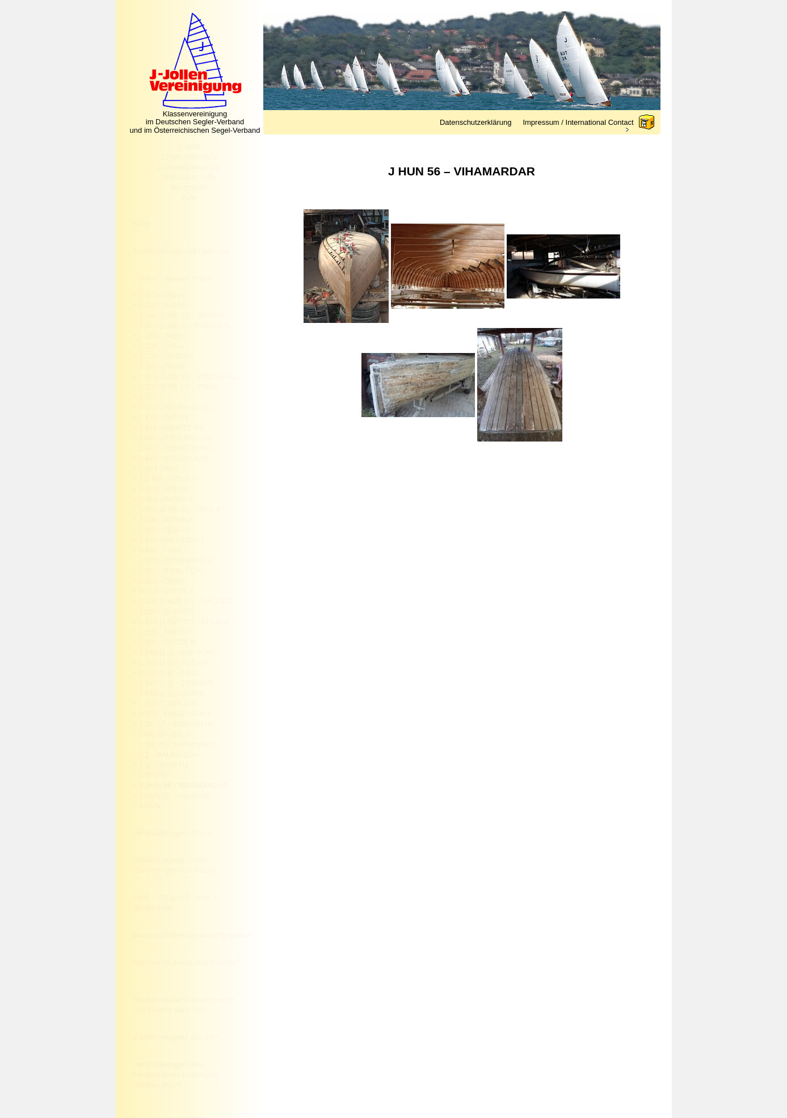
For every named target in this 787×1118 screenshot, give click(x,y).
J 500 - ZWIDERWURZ (176, 560)
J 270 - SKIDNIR (166, 356)
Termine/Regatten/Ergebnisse (181, 251)
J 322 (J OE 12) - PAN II (178, 387)
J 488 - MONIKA (166, 519)
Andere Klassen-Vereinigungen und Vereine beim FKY (184, 1004)
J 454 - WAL (159, 468)
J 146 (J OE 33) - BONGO (182, 315)
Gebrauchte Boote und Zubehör (185, 962)
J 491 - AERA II (164, 530)
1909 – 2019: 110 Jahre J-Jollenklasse (176, 902)
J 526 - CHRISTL (167, 611)
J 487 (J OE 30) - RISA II (179, 509)
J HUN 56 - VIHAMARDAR (183, 785)
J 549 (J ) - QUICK (171, 693)
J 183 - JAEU (161, 335)
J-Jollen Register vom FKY (177, 1037)
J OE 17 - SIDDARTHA (176, 724)
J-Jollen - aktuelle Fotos (172, 278)
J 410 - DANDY (164, 417)
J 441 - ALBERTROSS (176, 448)
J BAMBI (153, 775)
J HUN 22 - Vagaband (175, 795)
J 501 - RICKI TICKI (171, 570)
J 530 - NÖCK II (165, 632)
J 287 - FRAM (161, 366)
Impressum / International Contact (578, 122)
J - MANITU (163, 764)
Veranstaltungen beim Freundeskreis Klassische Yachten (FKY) (175, 1074)
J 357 (148, 397)
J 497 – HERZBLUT (171, 540)
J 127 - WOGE (163, 305)
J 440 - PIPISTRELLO (175, 438)
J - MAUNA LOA (169, 754)
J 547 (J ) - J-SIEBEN (176, 683)
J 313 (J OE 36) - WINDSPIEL (188, 376)
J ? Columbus (161, 295)
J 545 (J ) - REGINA (174, 662)
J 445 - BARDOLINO (173, 458)
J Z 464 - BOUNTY (170, 478)
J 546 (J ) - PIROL (171, 673)
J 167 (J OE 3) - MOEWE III (184, 325)
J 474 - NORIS (163, 489)
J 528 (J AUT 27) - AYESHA (184, 621)
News (142, 224)
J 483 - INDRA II (165, 499)
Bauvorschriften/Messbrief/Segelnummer (192, 935)
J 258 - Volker (161, 346)
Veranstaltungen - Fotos (172, 833)
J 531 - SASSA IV (168, 642)
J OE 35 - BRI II (165, 734)
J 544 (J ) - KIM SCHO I (180, 652)
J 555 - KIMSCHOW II (175, 713)
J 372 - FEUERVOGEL (176, 407)
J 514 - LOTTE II (166, 591)
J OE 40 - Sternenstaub (177, 744)
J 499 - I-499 (159, 550)
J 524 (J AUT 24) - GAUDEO (186, 601)
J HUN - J (155, 805)
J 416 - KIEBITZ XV (171, 427)
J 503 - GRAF (161, 581)
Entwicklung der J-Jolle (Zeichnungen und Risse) (174, 865)
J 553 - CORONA (167, 703)
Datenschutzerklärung (475, 122)
